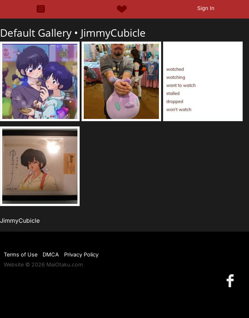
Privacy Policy (81, 254)
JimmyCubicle (113, 33)
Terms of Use (20, 254)
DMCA (51, 254)
